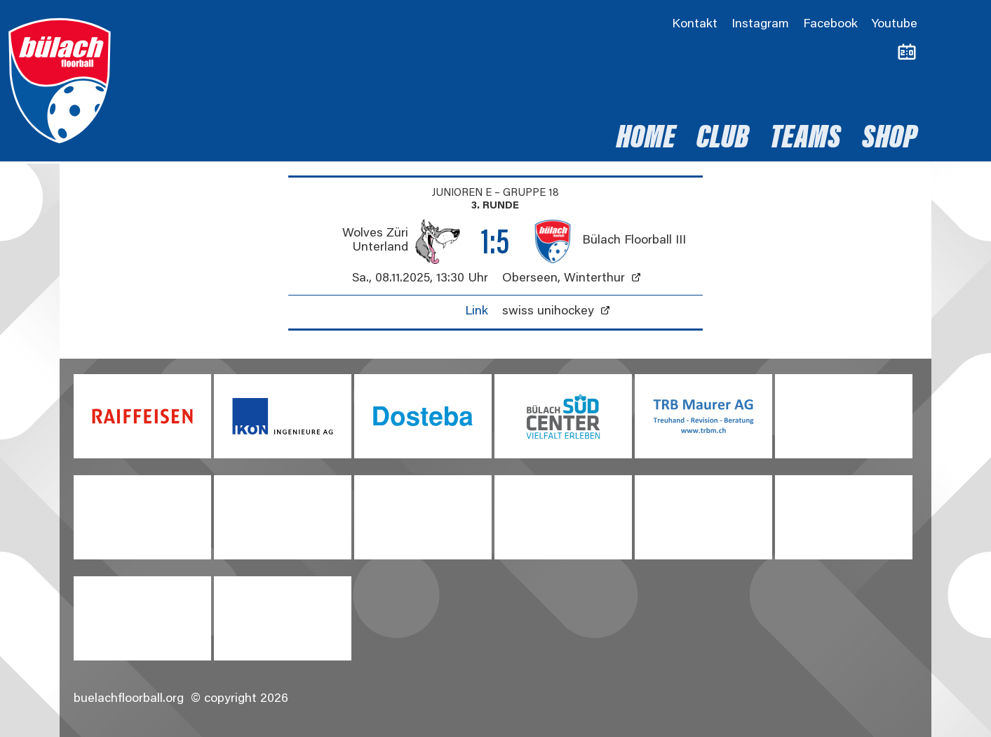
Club (722, 140)
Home (645, 140)
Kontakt (694, 24)
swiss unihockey (548, 311)
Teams (805, 140)
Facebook (830, 24)
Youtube (894, 24)
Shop (889, 140)
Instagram (760, 24)
